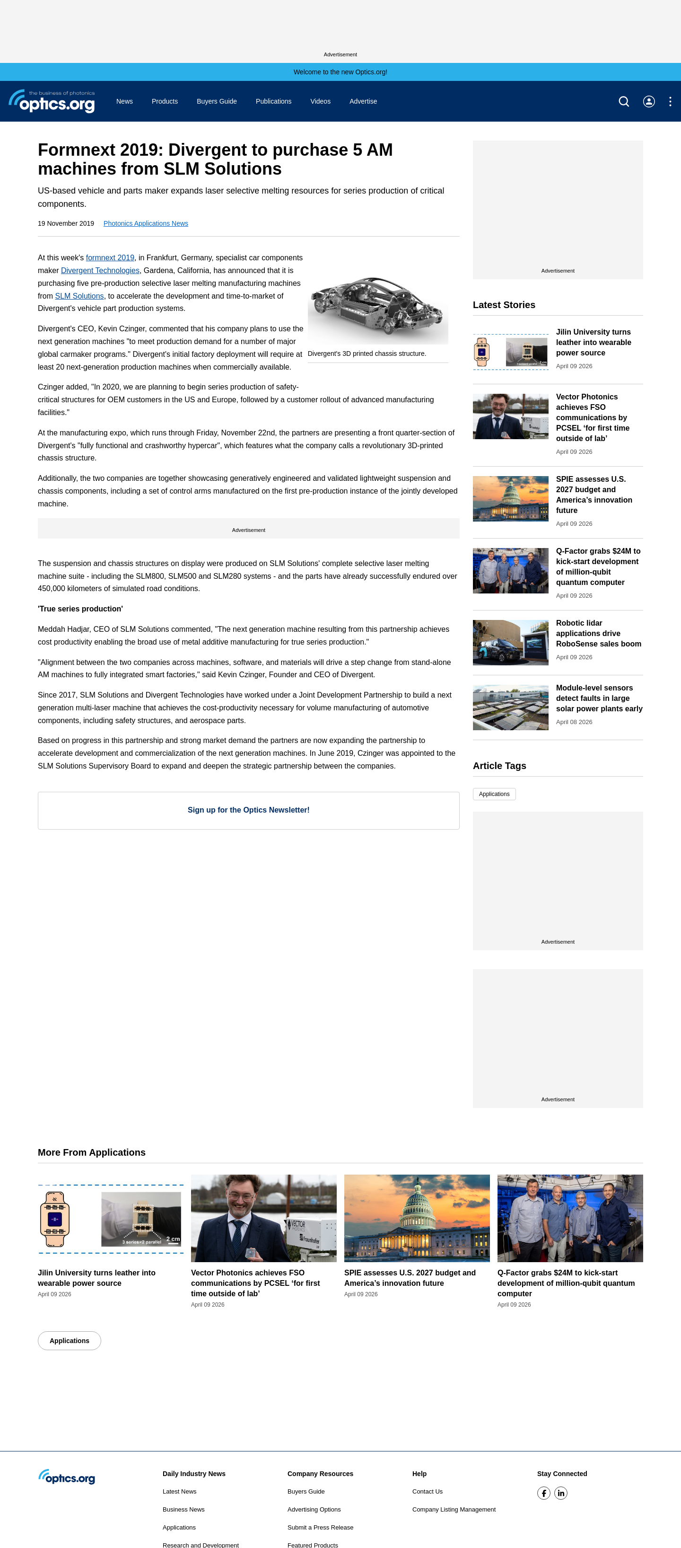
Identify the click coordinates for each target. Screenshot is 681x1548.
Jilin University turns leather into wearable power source (593, 342)
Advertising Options (314, 1509)
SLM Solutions (79, 296)
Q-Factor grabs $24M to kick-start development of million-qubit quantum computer (566, 1283)
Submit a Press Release (320, 1527)
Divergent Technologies (100, 270)
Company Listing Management (454, 1509)
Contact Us (427, 1491)
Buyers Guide (217, 101)
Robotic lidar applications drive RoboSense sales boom (599, 633)
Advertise (363, 101)
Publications (274, 101)
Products (165, 101)
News (124, 101)
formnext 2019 (110, 258)
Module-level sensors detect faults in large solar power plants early (599, 698)
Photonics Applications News (146, 223)
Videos (321, 101)
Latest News (180, 1491)
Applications (494, 794)
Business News (184, 1509)
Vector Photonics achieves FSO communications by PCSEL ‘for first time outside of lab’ (592, 417)
